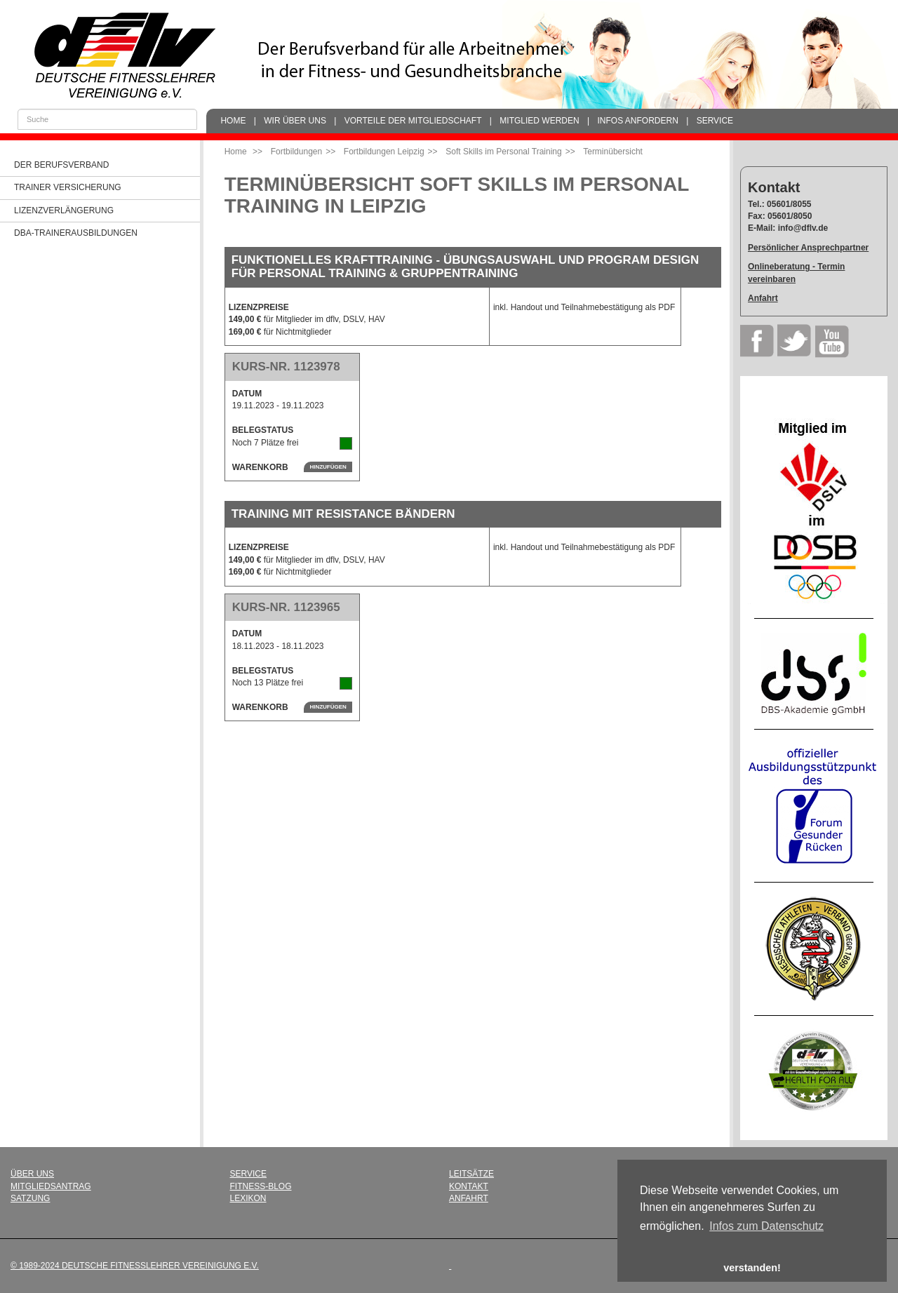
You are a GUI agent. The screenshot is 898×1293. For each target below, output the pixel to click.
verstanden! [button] (752, 1267)
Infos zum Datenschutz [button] (766, 1226)
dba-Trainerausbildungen (76, 233)
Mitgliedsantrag (51, 1186)
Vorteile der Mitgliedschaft (413, 121)
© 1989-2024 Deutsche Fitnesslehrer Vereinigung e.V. (135, 1266)
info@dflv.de (803, 228)
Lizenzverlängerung (64, 210)
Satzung (30, 1198)
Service (715, 121)
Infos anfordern (637, 121)
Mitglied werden (539, 121)
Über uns (32, 1174)
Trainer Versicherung (67, 187)
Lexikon (248, 1198)
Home (233, 121)
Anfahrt (763, 298)
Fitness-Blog (261, 1186)
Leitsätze (471, 1174)
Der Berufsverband (61, 165)
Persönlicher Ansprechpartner (808, 248)
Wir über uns (295, 121)
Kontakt (468, 1186)
